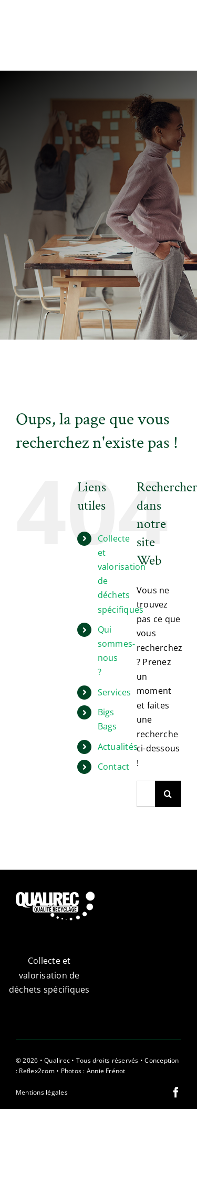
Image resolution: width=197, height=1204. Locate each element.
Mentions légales (42, 1092)
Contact (114, 766)
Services (114, 692)
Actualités (118, 746)
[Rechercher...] (146, 794)
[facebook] (176, 1092)
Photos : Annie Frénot (93, 1070)
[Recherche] (168, 794)
